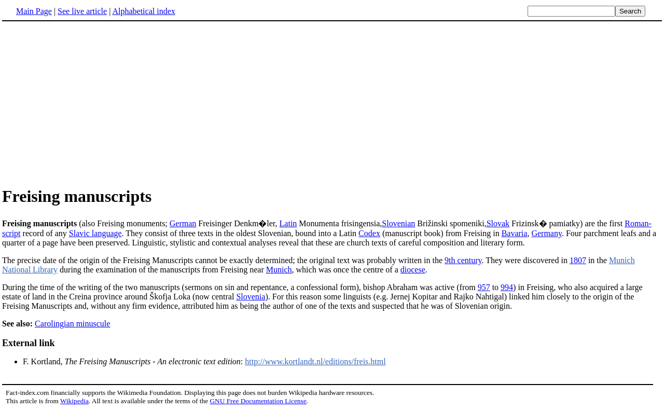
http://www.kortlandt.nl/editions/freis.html (315, 361)
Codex (369, 233)
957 (484, 287)
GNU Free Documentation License (258, 401)
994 (507, 287)
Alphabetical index (143, 11)
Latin (288, 223)
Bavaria (515, 233)
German (183, 223)
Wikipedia (74, 401)
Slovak (498, 223)
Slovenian (398, 223)
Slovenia (250, 296)
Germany (546, 233)
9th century (463, 260)
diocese (412, 269)
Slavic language (95, 233)
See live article (82, 11)
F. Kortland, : (134, 361)
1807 (578, 260)
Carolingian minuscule (72, 323)
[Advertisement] (89, 103)
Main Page (34, 11)
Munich (279, 269)
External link (28, 343)
